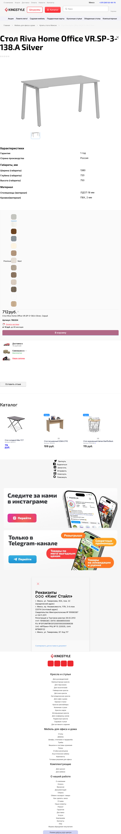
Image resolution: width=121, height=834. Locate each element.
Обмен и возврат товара (60, 800)
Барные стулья (60, 706)
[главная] (15, 9)
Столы (60, 738)
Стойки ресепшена (60, 755)
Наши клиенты (60, 808)
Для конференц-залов (60, 720)
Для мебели (60, 776)
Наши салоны (18, 360)
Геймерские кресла (60, 695)
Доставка (60, 817)
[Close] (38, 587)
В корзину (60, 334)
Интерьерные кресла (60, 717)
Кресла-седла (60, 714)
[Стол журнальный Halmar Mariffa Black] (100, 428)
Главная (7, 25)
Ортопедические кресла (60, 700)
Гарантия (60, 814)
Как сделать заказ (60, 802)
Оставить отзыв (13, 386)
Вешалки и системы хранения (60, 749)
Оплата (60, 788)
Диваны (61, 741)
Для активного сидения (60, 729)
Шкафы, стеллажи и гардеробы (60, 744)
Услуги (60, 819)
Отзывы (61, 805)
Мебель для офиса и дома (25, 25)
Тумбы (60, 747)
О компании (60, 785)
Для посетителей (60, 692)
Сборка (60, 797)
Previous (7, 262)
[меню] (53, 10)
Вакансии (60, 791)
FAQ (60, 828)
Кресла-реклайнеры (60, 709)
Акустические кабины (60, 758)
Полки (60, 752)
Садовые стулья (60, 726)
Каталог (13, 407)
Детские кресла (60, 697)
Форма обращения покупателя (60, 831)
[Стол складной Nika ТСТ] (22, 428)
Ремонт (60, 811)
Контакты (60, 825)
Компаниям (60, 822)
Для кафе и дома (60, 703)
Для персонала (60, 689)
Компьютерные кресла (60, 686)
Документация (60, 794)
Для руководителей (60, 683)
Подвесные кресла (60, 723)
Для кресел (60, 773)
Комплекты (60, 761)
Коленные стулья (60, 712)
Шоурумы (34, 9)
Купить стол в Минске (48, 25)
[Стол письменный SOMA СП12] (61, 428)
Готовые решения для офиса (60, 764)
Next (20, 262)
